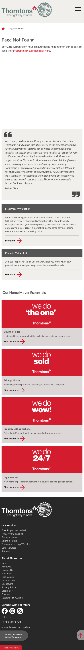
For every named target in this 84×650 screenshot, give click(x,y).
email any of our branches (17, 627)
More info (10, 240)
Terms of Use (8, 580)
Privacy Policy (9, 587)
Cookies (6, 594)
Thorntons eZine (10, 647)
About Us (6, 566)
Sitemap (6, 551)
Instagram (12, 611)
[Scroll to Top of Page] (80, 635)
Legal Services (9, 547)
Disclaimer (7, 590)
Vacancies (7, 573)
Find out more (11, 341)
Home (3, 28)
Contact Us (7, 570)
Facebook (5, 611)
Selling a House (9, 540)
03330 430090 (11, 622)
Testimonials (8, 576)
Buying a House (9, 537)
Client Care (7, 583)
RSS (20, 611)
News (4, 563)
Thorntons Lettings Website (16, 544)
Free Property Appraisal (14, 530)
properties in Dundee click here (31, 50)
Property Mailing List (12, 533)
